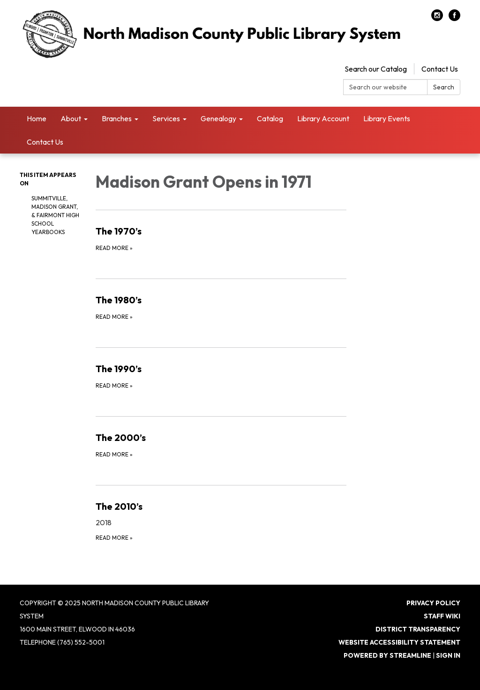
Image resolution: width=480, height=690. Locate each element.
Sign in (448, 655)
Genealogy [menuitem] (218, 118)
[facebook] (454, 18)
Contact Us (439, 68)
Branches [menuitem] (117, 118)
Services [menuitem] (166, 118)
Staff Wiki (442, 616)
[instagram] (437, 18)
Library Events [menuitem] (386, 118)
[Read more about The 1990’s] (221, 375)
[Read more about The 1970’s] (221, 238)
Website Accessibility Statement (399, 642)
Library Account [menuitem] (323, 118)
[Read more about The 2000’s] (221, 444)
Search (443, 87)
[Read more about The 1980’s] (221, 307)
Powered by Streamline (387, 655)
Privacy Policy (433, 603)
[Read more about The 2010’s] (221, 521)
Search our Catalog (376, 68)
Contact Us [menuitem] (45, 142)
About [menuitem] (70, 118)
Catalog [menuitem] (270, 118)
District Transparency (417, 629)
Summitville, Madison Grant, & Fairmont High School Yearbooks (55, 215)
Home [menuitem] (36, 118)
